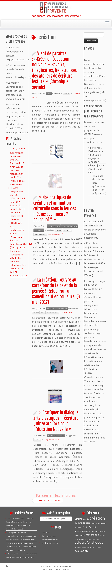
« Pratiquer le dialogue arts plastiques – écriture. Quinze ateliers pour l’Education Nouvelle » (56, 421)
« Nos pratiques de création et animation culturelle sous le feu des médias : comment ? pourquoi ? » (54, 209)
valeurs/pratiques (40, 234)
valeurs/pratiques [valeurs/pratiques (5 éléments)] (89, 542)
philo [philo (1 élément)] (76, 539)
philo (42, 313)
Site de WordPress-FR (50, 543)
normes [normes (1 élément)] (102, 535)
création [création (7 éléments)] (97, 518)
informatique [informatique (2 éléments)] (81, 530)
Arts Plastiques (53, 436)
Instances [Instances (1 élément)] (92, 531)
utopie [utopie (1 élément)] (98, 539)
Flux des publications (49, 536)
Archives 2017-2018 (69, 226)
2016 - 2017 (51, 309)
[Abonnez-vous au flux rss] (8, 566)
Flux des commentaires (50, 540)
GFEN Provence (52, 566)
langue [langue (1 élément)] (77, 535)
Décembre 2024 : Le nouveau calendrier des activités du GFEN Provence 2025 (18, 265)
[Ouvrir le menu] (107, 23)
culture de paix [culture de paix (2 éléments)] (82, 522)
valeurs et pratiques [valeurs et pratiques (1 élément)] (82, 547)
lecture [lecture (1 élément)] (82, 535)
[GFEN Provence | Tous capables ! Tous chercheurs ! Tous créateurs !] (56, 7)
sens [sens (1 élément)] (93, 539)
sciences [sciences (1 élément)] (88, 539)
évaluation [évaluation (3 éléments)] (81, 551)
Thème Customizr (61, 569)
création (66, 93)
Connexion (45, 533)
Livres (49, 93)
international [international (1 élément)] (100, 531)
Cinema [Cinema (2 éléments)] (78, 518)
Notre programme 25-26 (16, 191)
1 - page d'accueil (54, 226)
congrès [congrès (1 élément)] (86, 519)
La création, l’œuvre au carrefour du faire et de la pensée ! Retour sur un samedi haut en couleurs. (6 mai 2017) (56, 291)
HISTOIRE (67, 230)
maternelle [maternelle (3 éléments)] (92, 535)
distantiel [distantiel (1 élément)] (93, 523)
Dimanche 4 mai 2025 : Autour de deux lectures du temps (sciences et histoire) (17, 209)
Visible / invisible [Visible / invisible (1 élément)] (95, 547)
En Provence (38, 230)
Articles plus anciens (47, 500)
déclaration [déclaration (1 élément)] (102, 523)
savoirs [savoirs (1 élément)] (81, 539)
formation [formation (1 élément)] (78, 527)
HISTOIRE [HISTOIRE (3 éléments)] (89, 526)
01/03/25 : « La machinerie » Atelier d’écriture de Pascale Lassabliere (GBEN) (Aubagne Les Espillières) (21, 237)
